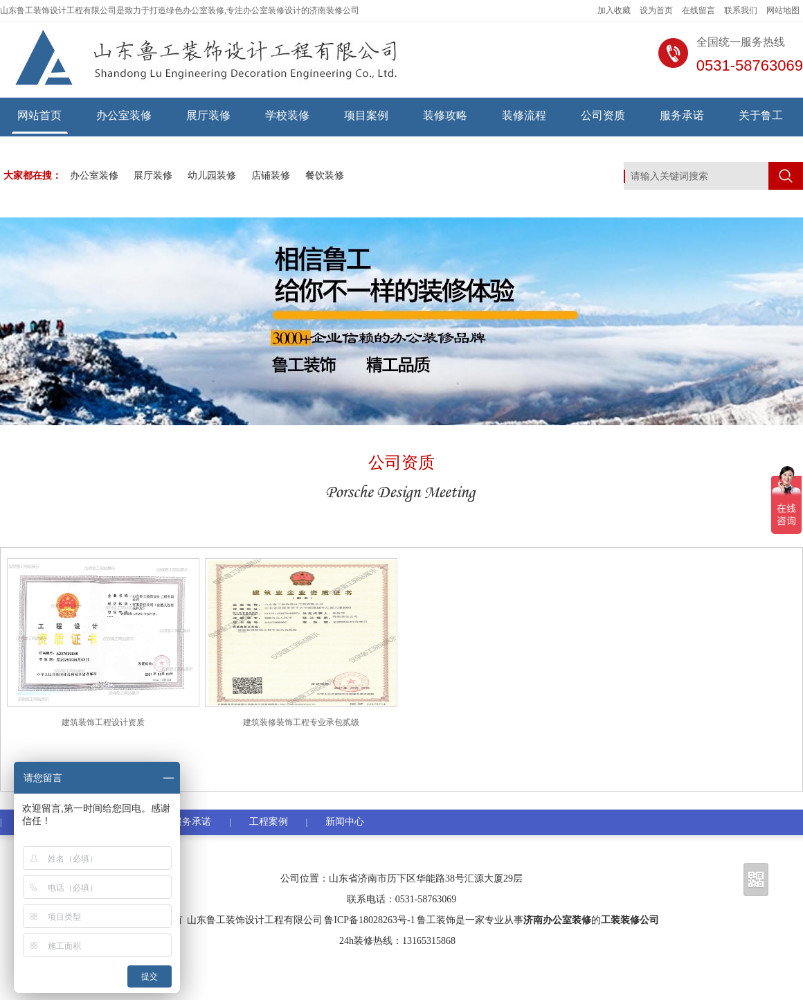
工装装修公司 (630, 920)
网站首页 (39, 115)
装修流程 (524, 115)
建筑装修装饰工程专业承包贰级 (301, 722)
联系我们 (740, 10)
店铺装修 (270, 175)
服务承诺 (682, 115)
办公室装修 (124, 115)
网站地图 (783, 10)
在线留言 (698, 10)
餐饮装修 (324, 175)
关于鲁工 (761, 115)
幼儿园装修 (212, 175)
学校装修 (287, 115)
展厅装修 (208, 115)
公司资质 (603, 115)
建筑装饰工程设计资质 (103, 722)
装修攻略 (445, 115)
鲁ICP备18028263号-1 (369, 920)
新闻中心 (344, 821)
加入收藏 (614, 10)
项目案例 (366, 115)
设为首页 (656, 10)
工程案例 (268, 821)
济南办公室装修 (557, 920)
